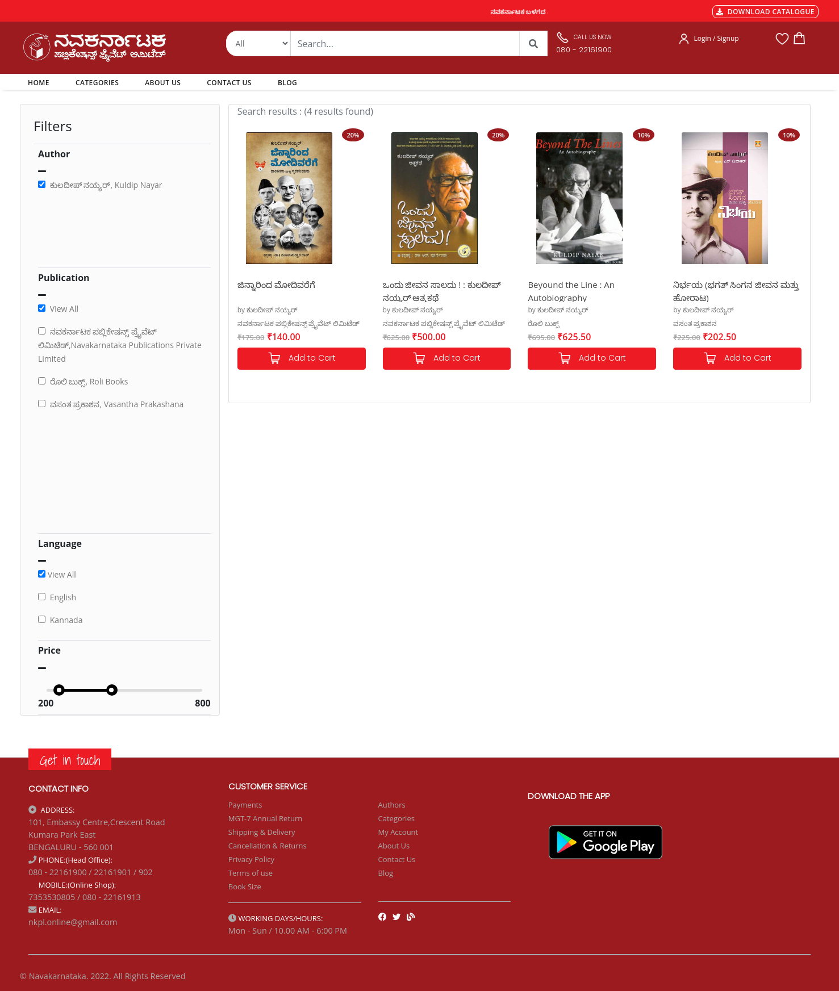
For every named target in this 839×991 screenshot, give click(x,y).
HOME (40, 82)
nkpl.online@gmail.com (72, 922)
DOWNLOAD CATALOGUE (765, 11)
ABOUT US (163, 82)
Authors (392, 805)
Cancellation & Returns (267, 846)
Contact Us (397, 859)
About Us (394, 846)
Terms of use (250, 873)
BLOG (287, 82)
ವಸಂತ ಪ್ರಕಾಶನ (695, 323)
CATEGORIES (97, 82)
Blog (386, 873)
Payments (245, 805)
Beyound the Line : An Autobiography (571, 290)
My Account (398, 832)
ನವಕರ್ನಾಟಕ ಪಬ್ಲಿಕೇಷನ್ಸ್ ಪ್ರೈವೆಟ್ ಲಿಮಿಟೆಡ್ (298, 323)
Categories (396, 818)
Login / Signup (716, 38)
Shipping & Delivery (261, 832)
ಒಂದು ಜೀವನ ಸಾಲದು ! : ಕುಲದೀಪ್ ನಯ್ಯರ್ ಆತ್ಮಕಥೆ (442, 290)
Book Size (244, 886)
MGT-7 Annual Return (265, 818)
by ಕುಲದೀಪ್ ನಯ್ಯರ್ (267, 310)
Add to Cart (302, 359)
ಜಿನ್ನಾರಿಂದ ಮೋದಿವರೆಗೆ (276, 284)
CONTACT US (229, 82)
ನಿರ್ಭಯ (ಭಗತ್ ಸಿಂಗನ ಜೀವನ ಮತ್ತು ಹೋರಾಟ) (736, 290)
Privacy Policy (251, 859)
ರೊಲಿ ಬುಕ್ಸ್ (543, 323)
